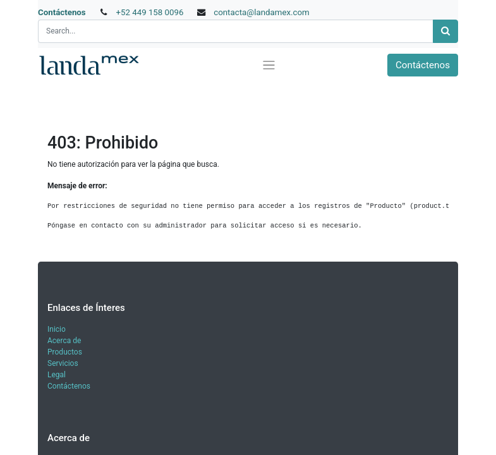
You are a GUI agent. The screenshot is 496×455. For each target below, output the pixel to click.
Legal (56, 374)
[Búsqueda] (445, 31)
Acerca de (64, 340)
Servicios (62, 363)
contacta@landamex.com (262, 12)
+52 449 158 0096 (149, 12)
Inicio (56, 329)
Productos (64, 352)
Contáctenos (62, 12)
